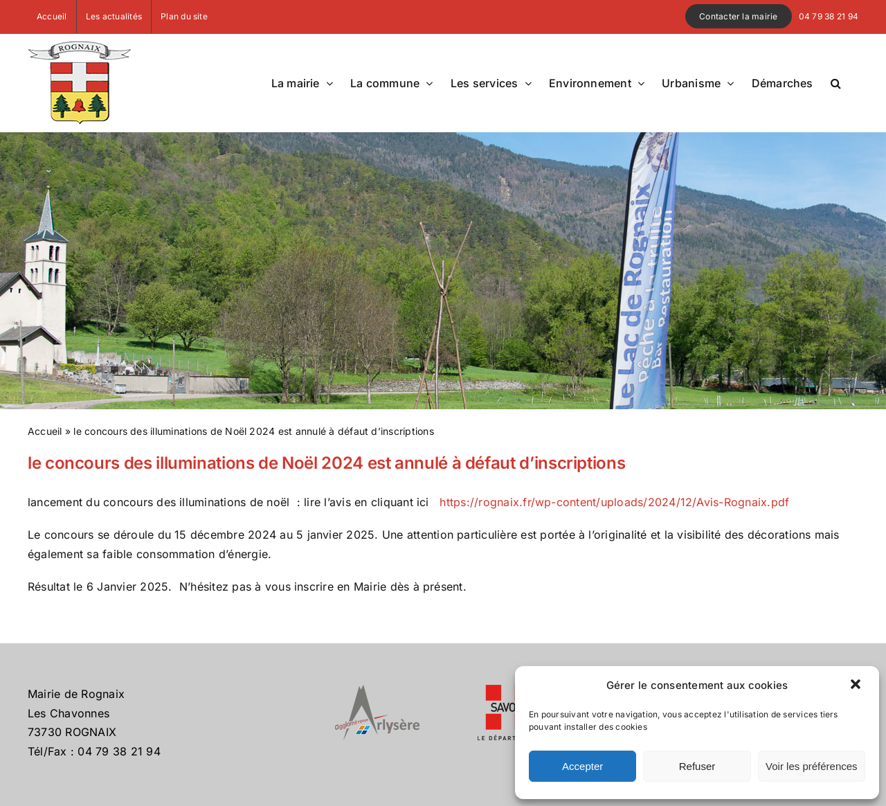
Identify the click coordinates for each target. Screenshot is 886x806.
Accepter (582, 766)
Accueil (45, 431)
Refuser (697, 766)
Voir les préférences (812, 766)
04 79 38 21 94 (828, 16)
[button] (857, 685)
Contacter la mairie (738, 16)
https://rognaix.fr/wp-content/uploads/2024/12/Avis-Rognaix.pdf (614, 502)
